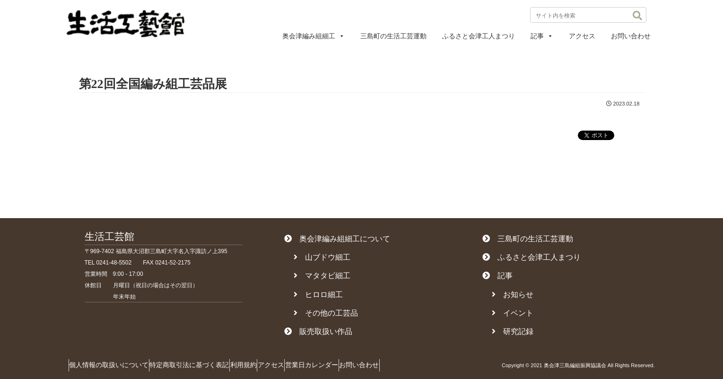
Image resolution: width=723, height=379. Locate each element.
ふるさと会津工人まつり (478, 36)
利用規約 (266, 365)
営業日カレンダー (351, 365)
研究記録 (512, 331)
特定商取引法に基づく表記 (203, 365)
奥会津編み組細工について (337, 239)
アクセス (582, 36)
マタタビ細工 (322, 276)
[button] (637, 15)
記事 (542, 36)
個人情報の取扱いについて (113, 365)
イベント (512, 313)
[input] (588, 15)
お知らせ (512, 295)
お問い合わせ (631, 36)
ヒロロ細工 (318, 295)
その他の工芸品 (326, 313)
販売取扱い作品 (318, 331)
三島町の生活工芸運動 (393, 36)
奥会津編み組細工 (313, 36)
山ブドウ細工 (322, 257)
